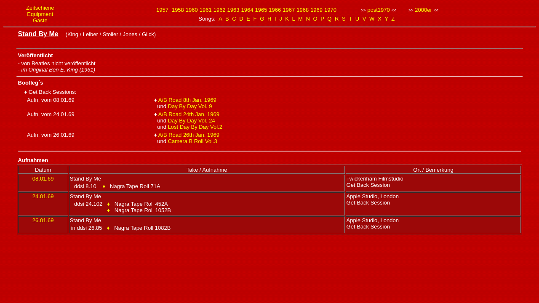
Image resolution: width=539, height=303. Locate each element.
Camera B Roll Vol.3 (192, 141)
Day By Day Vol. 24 (191, 120)
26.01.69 (43, 220)
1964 (247, 10)
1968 (302, 10)
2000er (423, 10)
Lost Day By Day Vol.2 (195, 127)
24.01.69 (43, 196)
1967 (289, 10)
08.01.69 (43, 178)
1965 (261, 10)
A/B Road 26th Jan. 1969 (188, 135)
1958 (178, 10)
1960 (192, 10)
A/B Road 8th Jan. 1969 (187, 100)
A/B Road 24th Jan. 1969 (188, 114)
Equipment (40, 14)
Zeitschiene (40, 8)
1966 (275, 10)
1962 (219, 10)
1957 (162, 10)
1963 (233, 10)
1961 (206, 10)
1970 (330, 10)
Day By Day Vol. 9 (190, 106)
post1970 (378, 10)
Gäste (40, 20)
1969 (316, 10)
